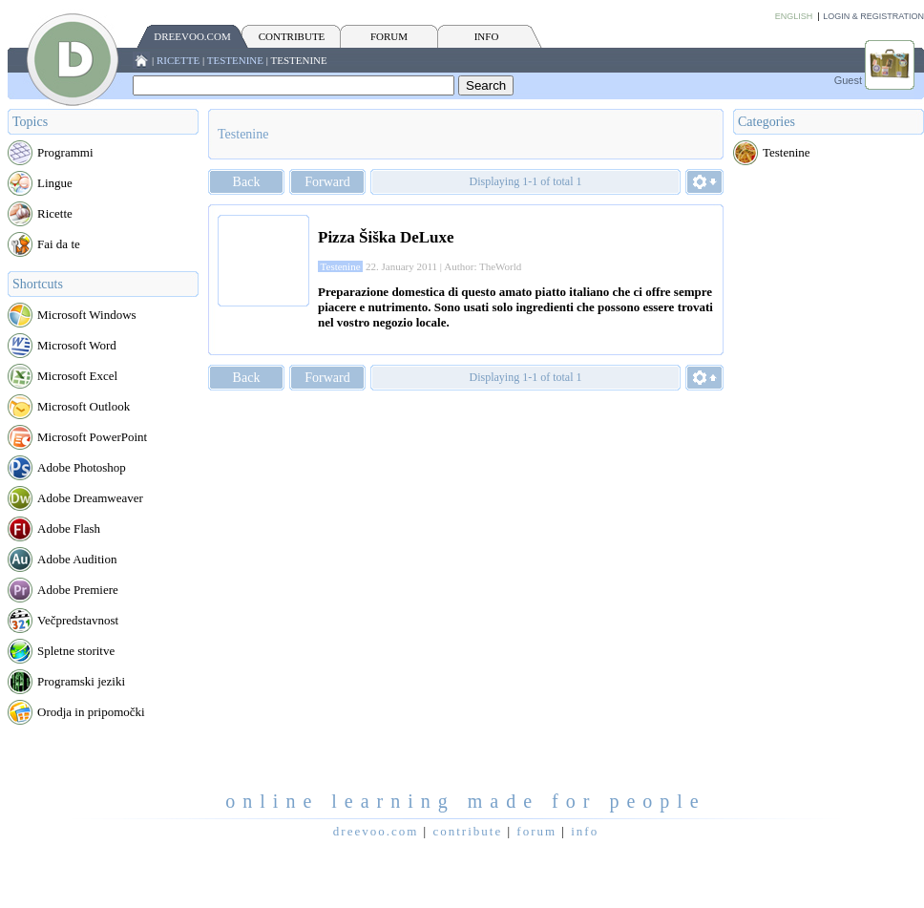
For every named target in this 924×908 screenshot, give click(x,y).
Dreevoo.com (192, 36)
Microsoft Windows (86, 314)
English (794, 16)
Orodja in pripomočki (91, 712)
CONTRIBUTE (292, 36)
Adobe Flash (68, 528)
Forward (326, 182)
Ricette (178, 60)
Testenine (235, 60)
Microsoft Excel (77, 376)
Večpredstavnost (77, 620)
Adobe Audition (76, 559)
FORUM (389, 36)
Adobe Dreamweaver (90, 498)
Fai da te (58, 244)
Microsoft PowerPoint (92, 437)
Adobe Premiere (77, 589)
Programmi (65, 152)
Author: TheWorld (482, 266)
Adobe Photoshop (81, 467)
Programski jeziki (81, 681)
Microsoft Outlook (83, 406)
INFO (486, 36)
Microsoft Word (76, 345)
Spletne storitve (76, 651)
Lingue (55, 183)
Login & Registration (873, 16)
